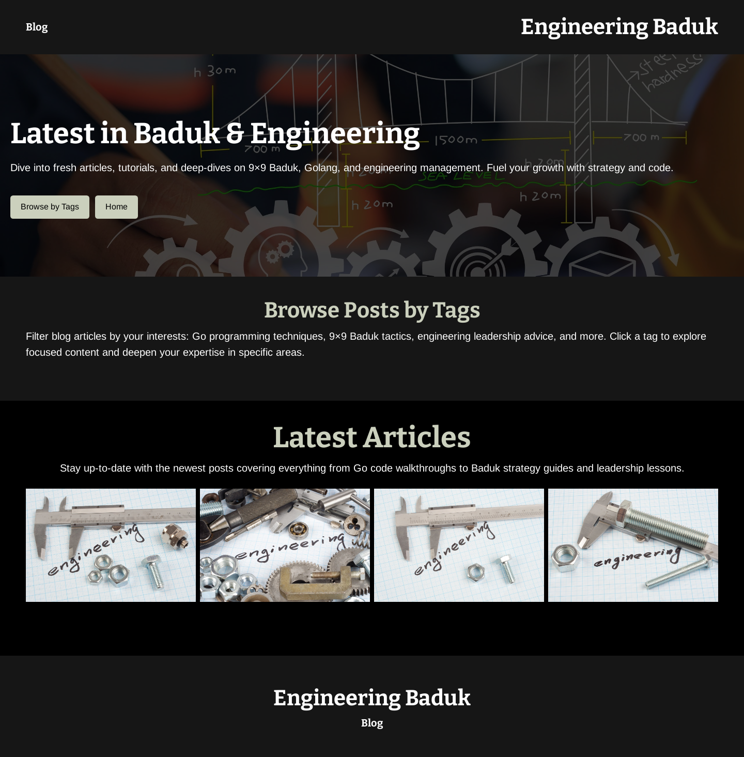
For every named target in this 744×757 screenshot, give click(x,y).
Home (116, 206)
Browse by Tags (50, 206)
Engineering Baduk (619, 27)
